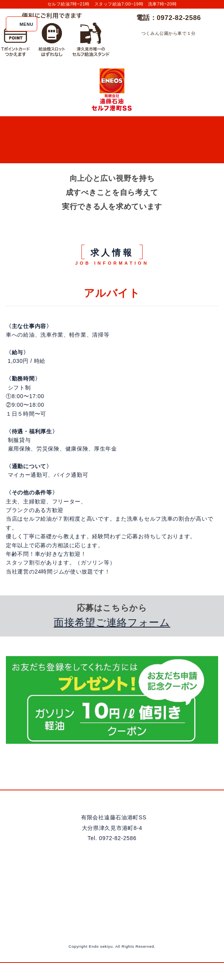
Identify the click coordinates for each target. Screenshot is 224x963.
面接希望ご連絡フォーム (112, 622)
